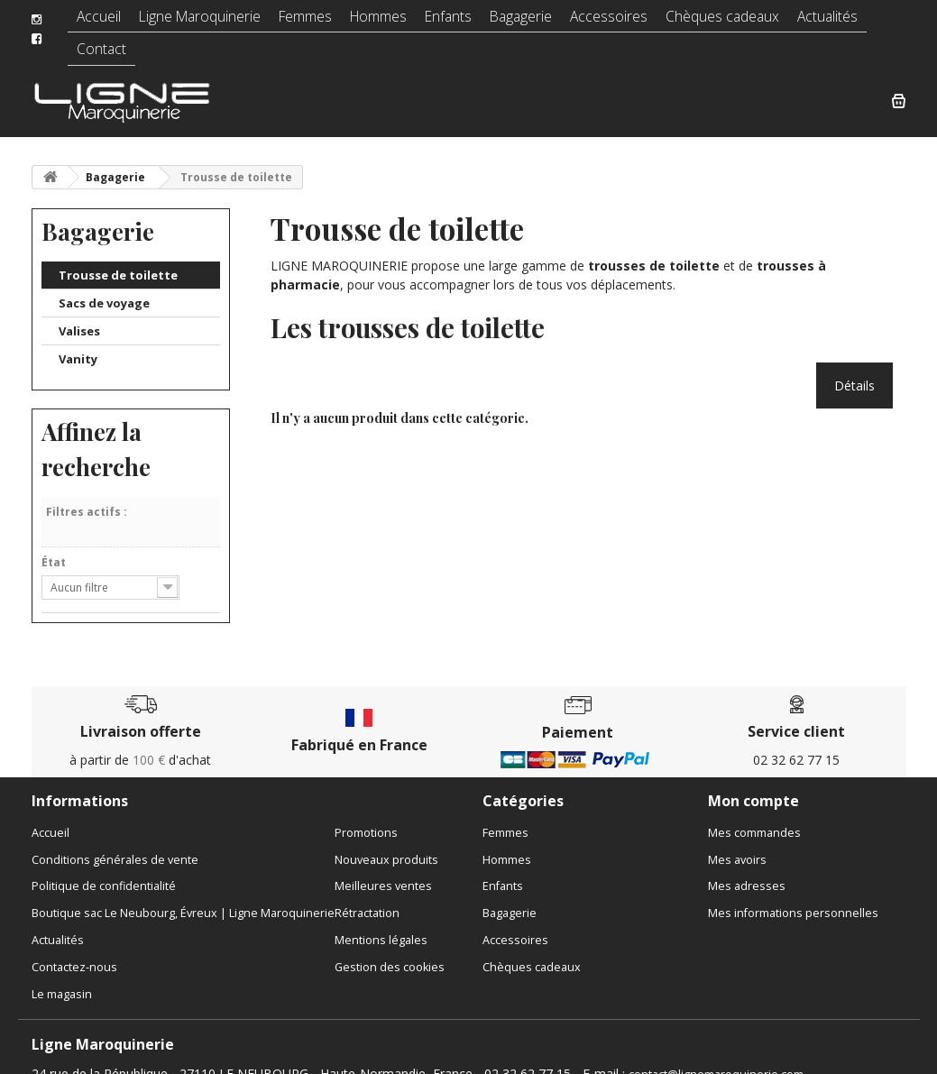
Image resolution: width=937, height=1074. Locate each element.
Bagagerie (509, 22)
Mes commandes (754, 814)
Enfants (440, 22)
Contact (863, 22)
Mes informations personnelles (793, 895)
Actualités (794, 22)
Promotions (366, 814)
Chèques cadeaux (696, 22)
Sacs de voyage (104, 284)
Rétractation (367, 895)
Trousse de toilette (118, 256)
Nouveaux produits (386, 841)
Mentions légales (381, 922)
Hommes (372, 22)
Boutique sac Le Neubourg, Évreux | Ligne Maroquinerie (183, 895)
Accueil (107, 22)
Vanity (78, 340)
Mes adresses (746, 868)
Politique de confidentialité (104, 868)
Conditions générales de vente (115, 841)
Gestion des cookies (390, 948)
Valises (79, 312)
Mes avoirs (737, 841)
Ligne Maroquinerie (201, 22)
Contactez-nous (74, 948)
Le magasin (62, 975)
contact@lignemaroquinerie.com (716, 1055)
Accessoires (592, 22)
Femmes (301, 22)
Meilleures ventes (383, 868)
